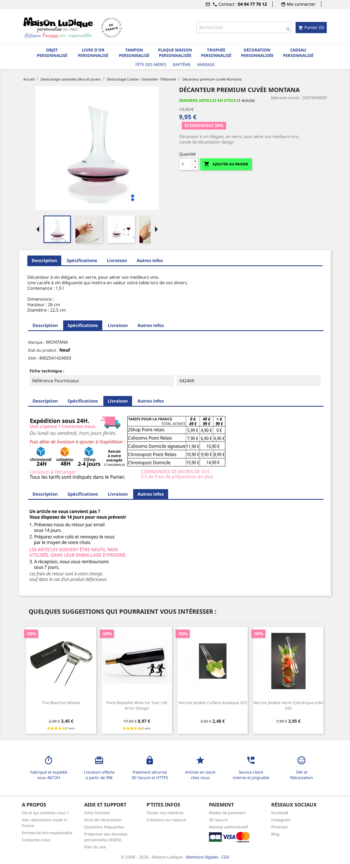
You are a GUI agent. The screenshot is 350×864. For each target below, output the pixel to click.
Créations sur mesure (166, 819)
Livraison (117, 260)
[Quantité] (185, 164)
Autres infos (150, 260)
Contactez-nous (36, 839)
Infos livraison (97, 812)
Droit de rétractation (103, 819)
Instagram (280, 819)
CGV (225, 857)
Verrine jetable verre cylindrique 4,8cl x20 (288, 705)
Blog (275, 834)
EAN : (33, 358)
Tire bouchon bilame (61, 702)
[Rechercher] (243, 27)
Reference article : (286, 97)
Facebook (279, 812)
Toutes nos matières (165, 812)
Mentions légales (202, 857)
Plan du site (95, 846)
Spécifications (82, 260)
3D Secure (218, 819)
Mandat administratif (228, 826)
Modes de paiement (227, 812)
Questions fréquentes (104, 826)
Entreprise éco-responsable (47, 832)
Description (44, 260)
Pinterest (279, 826)
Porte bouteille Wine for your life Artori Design (136, 705)
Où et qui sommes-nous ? (45, 812)
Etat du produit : (43, 350)
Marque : (36, 342)
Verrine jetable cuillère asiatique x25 (213, 702)
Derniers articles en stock (207, 100)
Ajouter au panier (226, 164)
